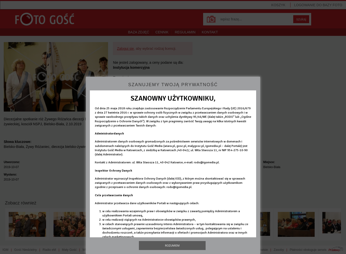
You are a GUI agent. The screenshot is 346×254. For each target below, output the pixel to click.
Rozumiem (172, 245)
